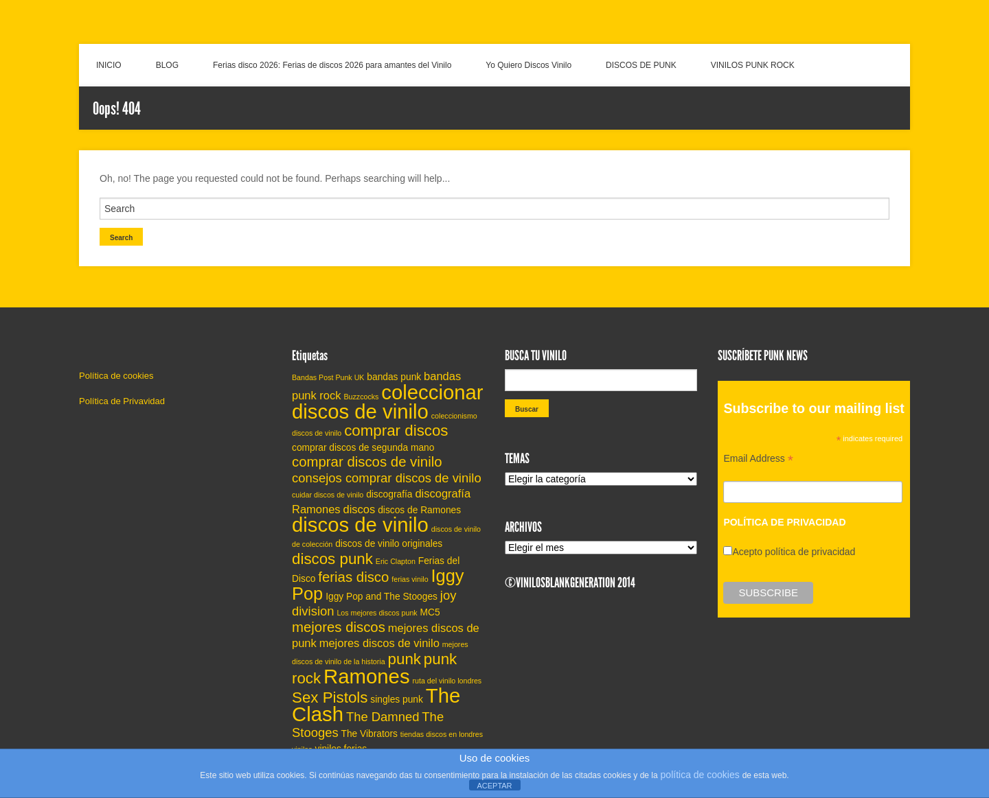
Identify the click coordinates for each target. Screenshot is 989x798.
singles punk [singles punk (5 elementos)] (396, 699)
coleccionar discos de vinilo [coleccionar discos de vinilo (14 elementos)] (388, 402)
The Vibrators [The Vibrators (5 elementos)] (369, 734)
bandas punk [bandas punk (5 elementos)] (394, 377)
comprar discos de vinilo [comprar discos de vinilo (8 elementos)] (367, 461)
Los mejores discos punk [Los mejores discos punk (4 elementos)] (377, 613)
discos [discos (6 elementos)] (359, 509)
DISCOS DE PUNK (641, 65)
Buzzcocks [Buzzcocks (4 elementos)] (360, 396)
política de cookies (700, 774)
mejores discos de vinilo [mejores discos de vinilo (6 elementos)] (379, 643)
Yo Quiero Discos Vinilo (528, 65)
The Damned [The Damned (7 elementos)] (383, 716)
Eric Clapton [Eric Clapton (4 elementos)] (396, 561)
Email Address (758, 460)
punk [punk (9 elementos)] (404, 659)
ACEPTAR (494, 786)
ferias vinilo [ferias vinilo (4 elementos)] (409, 579)
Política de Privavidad (122, 401)
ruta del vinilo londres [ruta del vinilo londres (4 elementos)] (447, 681)
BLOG (167, 65)
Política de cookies (116, 376)
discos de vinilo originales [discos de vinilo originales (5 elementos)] (388, 544)
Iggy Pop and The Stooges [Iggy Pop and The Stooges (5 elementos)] (381, 596)
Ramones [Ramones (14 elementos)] (366, 676)
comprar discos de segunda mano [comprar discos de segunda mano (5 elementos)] (363, 448)
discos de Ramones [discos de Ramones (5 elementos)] (419, 510)
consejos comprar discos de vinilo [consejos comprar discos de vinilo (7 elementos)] (386, 478)
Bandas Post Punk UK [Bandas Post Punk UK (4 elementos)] (328, 377)
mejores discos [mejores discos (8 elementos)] (338, 627)
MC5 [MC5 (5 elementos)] (430, 612)
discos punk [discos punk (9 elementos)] (332, 558)
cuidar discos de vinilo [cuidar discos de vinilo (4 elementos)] (327, 495)
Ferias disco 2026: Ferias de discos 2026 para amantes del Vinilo (332, 65)
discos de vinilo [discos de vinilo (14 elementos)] (360, 524)
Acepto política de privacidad (793, 551)
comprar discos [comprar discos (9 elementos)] (396, 430)
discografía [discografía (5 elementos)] (389, 494)
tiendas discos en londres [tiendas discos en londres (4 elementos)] (441, 734)
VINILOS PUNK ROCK (753, 65)
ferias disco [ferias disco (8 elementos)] (353, 577)
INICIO (109, 65)
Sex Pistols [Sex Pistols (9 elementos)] (329, 697)
